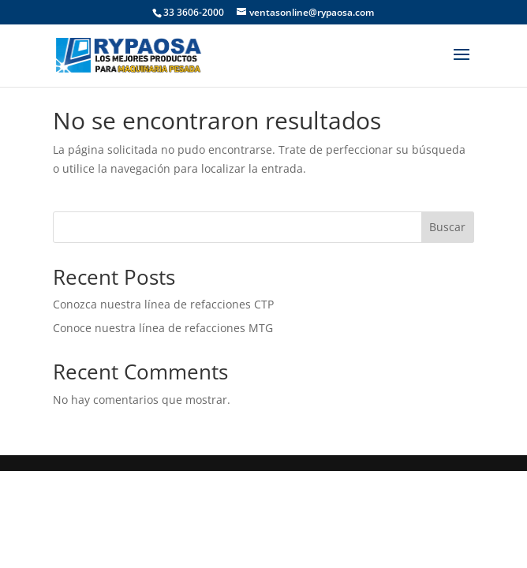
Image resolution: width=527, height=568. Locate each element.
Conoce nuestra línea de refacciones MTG (163, 327)
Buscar (447, 226)
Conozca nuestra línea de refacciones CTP (163, 304)
